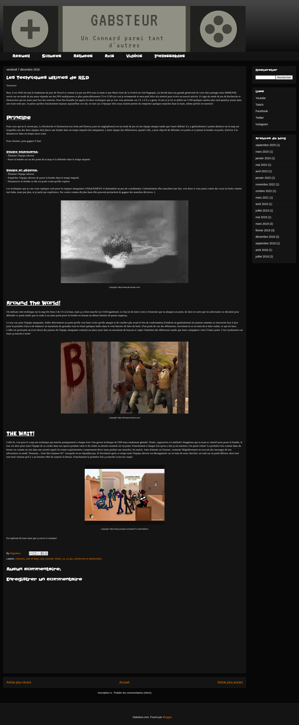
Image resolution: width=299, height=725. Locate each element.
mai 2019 (261, 217)
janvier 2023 (263, 177)
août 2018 (262, 250)
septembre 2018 (266, 243)
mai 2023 (261, 164)
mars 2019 (262, 223)
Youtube (261, 98)
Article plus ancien (230, 682)
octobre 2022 (264, 191)
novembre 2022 (265, 184)
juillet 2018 (262, 256)
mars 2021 (262, 197)
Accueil (21, 56)
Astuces (82, 56)
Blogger (167, 717)
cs (63, 558)
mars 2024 (262, 151)
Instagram (262, 124)
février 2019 (263, 230)
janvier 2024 (263, 158)
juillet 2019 (262, 210)
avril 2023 (262, 171)
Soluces (51, 56)
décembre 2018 (265, 236)
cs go (69, 558)
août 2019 (262, 204)
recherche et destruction (88, 558)
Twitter (260, 117)
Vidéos (134, 56)
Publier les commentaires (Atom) (132, 692)
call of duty (32, 558)
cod (42, 558)
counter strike (53, 558)
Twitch (260, 104)
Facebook (262, 111)
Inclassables (169, 56)
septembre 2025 (266, 145)
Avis (109, 56)
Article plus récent (18, 682)
